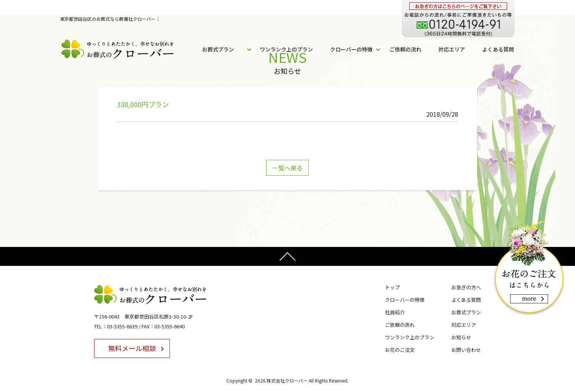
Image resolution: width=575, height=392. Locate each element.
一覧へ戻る (287, 167)
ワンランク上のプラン (286, 49)
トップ (392, 287)
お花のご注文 (400, 349)
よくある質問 (498, 49)
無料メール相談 (132, 348)
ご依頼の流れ (405, 49)
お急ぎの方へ (466, 287)
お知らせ (461, 337)
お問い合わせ (466, 349)
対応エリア (451, 49)
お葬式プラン (218, 49)
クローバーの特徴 (351, 49)
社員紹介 (395, 312)
